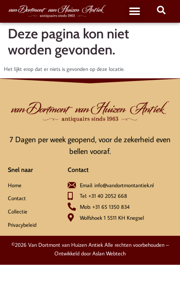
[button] (134, 11)
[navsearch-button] (161, 11)
